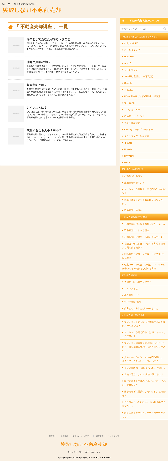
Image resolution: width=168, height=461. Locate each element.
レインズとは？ (37, 107)
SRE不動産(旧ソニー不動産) (138, 76)
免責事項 (64, 436)
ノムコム (128, 89)
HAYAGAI (129, 156)
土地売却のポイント (134, 182)
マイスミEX (130, 103)
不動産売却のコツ (133, 176)
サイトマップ (113, 436)
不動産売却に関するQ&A (133, 315)
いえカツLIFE (131, 43)
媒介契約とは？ (37, 84)
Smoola (128, 83)
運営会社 (52, 436)
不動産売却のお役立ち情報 (134, 217)
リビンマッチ (131, 70)
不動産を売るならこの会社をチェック (140, 36)
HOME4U (129, 56)
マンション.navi (132, 109)
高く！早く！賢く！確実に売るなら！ (84, 452)
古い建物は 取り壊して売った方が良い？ (145, 367)
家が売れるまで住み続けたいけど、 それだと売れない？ (144, 383)
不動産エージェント (134, 116)
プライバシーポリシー (82, 436)
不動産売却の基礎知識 (132, 169)
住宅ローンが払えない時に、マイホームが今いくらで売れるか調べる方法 (143, 266)
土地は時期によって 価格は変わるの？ (143, 374)
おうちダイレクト (133, 50)
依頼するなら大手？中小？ (44, 130)
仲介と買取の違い (38, 62)
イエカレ (128, 142)
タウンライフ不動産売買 (136, 136)
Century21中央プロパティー (138, 129)
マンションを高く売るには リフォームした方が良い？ (144, 334)
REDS (127, 162)
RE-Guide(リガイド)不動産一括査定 (142, 96)
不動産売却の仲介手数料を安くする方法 (144, 223)
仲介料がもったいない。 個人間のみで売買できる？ (144, 404)
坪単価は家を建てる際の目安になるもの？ (142, 201)
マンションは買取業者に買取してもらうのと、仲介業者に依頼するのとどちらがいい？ (143, 347)
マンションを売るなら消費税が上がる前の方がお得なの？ (143, 324)
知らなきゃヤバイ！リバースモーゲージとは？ (143, 414)
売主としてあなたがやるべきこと (48, 39)
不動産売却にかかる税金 (136, 230)
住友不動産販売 (132, 123)
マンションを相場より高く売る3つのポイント (144, 191)
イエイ (127, 63)
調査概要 (100, 436)
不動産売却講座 (129, 275)
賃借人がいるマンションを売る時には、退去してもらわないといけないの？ (143, 359)
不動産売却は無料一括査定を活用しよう (144, 237)
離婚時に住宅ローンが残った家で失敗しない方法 (143, 256)
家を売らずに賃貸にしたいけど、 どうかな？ (144, 393)
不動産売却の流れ (133, 210)
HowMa (128, 149)
